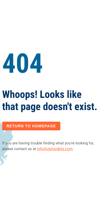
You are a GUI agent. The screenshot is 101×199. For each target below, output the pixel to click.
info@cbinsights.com (54, 149)
